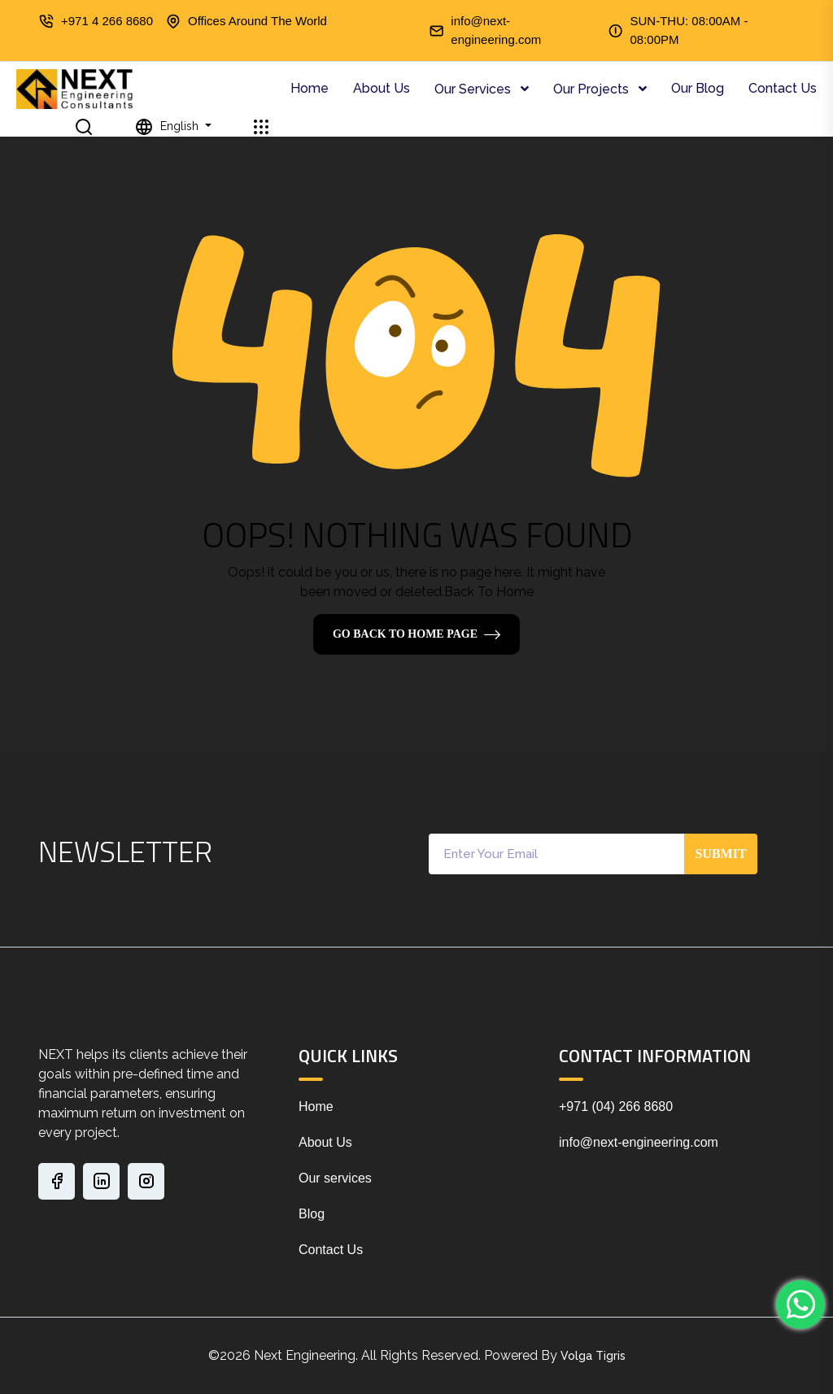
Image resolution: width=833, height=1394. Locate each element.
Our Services (474, 89)
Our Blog (697, 88)
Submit (720, 853)
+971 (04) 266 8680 (616, 1106)
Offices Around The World (257, 21)
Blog (312, 1214)
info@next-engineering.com (496, 30)
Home (309, 88)
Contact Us (782, 88)
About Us (381, 88)
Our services (335, 1178)
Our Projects (592, 89)
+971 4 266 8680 (107, 21)
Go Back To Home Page (405, 634)
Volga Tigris (593, 1355)
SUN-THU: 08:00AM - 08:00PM (689, 30)
